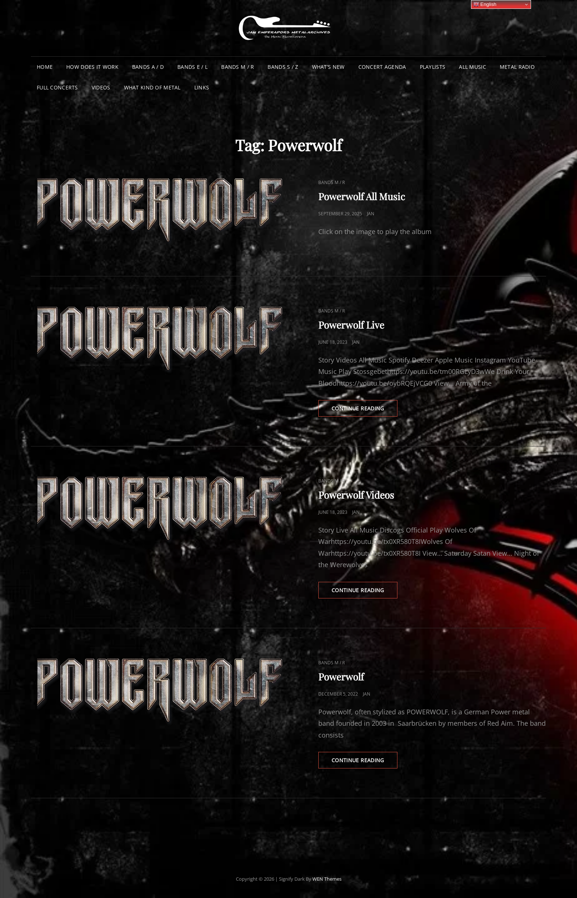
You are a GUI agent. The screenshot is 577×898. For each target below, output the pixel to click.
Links (201, 87)
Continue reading (364, 410)
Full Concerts (57, 87)
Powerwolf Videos (356, 494)
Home (45, 66)
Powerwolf (341, 676)
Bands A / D (148, 66)
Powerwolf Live (351, 324)
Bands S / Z (283, 66)
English (484, 4)
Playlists (433, 66)
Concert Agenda (382, 66)
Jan (370, 214)
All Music (472, 66)
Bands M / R (237, 66)
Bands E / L (192, 66)
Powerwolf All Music (361, 196)
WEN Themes (326, 879)
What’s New (328, 66)
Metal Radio (517, 66)
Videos (101, 87)
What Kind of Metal (152, 87)
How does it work (92, 66)
